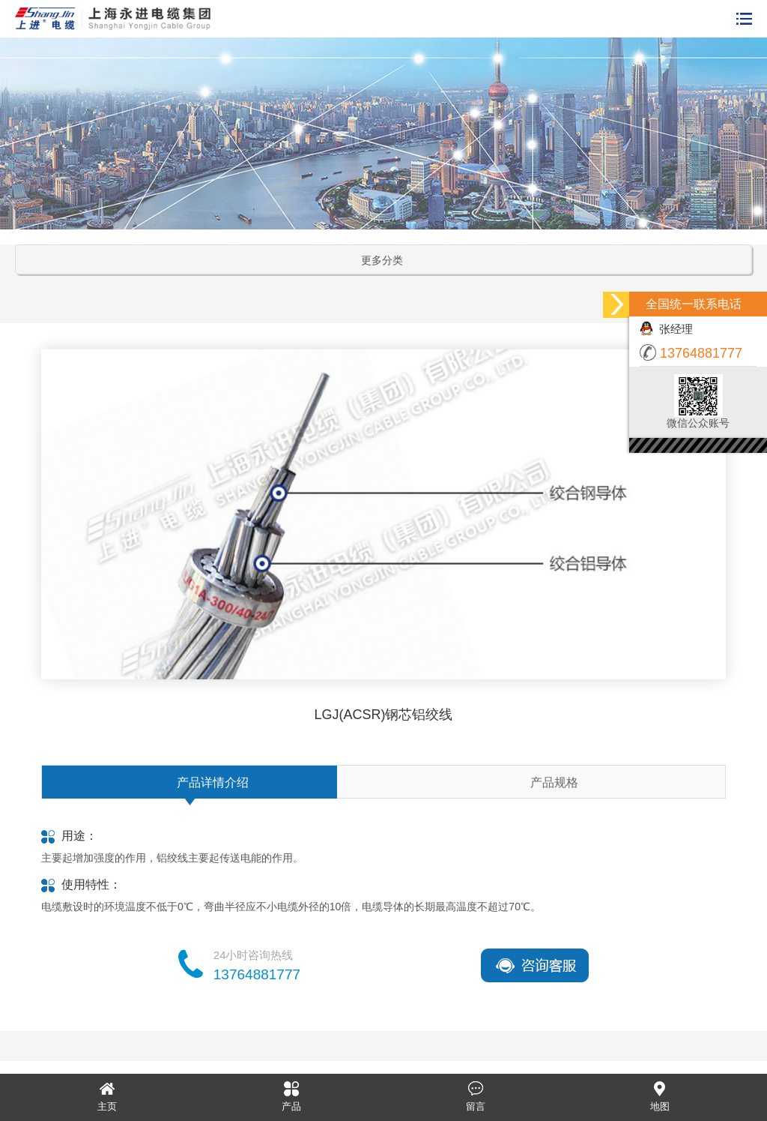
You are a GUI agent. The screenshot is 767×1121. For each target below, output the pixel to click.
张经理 (666, 328)
